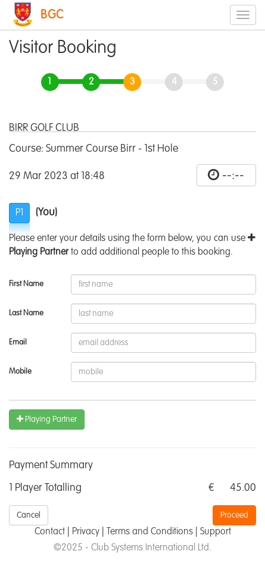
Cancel (28, 515)
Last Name (26, 313)
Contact (50, 532)
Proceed (234, 515)
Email (18, 342)
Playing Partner (47, 419)
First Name (26, 284)
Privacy (85, 532)
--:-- (233, 175)
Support (215, 532)
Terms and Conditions (150, 532)
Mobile (20, 371)
